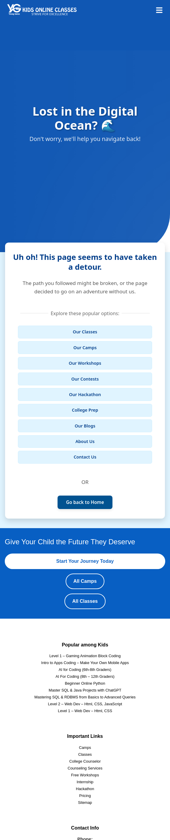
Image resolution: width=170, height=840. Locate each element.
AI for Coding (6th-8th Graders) (85, 669)
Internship (85, 782)
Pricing (85, 795)
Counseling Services (85, 768)
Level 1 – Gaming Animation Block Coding (84, 656)
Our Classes (85, 332)
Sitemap (85, 802)
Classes (85, 754)
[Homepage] (42, 9)
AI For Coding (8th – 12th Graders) (85, 676)
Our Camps (85, 347)
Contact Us (85, 457)
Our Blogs (85, 426)
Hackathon (85, 789)
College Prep (85, 410)
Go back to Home (85, 502)
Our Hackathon (85, 394)
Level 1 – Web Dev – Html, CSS (85, 711)
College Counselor (85, 761)
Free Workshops (85, 775)
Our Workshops (85, 363)
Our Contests (85, 379)
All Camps (85, 581)
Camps (85, 747)
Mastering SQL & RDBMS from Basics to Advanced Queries (85, 697)
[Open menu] (159, 9)
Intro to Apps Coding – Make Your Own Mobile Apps (85, 662)
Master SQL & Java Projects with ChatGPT (85, 690)
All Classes (85, 601)
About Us (85, 441)
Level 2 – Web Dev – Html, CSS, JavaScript (85, 704)
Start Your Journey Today (85, 561)
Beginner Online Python (85, 683)
